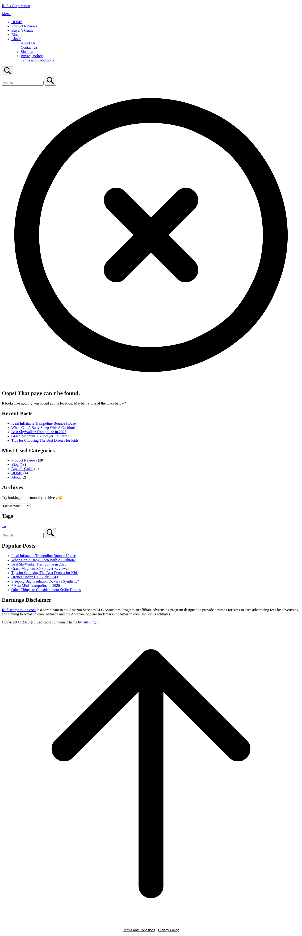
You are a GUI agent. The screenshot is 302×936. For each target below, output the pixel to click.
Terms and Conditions (37, 60)
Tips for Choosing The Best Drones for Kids (44, 440)
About (16, 39)
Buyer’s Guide (22, 30)
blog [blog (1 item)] (4, 526)
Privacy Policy (168, 930)
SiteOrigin (91, 622)
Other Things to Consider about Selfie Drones (46, 590)
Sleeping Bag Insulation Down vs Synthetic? (45, 581)
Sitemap (27, 52)
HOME (16, 22)
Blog (15, 35)
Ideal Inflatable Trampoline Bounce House (43, 423)
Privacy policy (32, 56)
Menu (6, 14)
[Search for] (23, 83)
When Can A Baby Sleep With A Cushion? (43, 428)
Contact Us (29, 47)
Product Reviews (24, 26)
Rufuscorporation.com (19, 610)
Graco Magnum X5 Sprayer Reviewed (40, 436)
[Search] (50, 81)
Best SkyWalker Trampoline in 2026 (38, 432)
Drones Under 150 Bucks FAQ (34, 577)
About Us (28, 43)
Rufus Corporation (16, 6)
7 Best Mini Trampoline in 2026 (35, 585)
